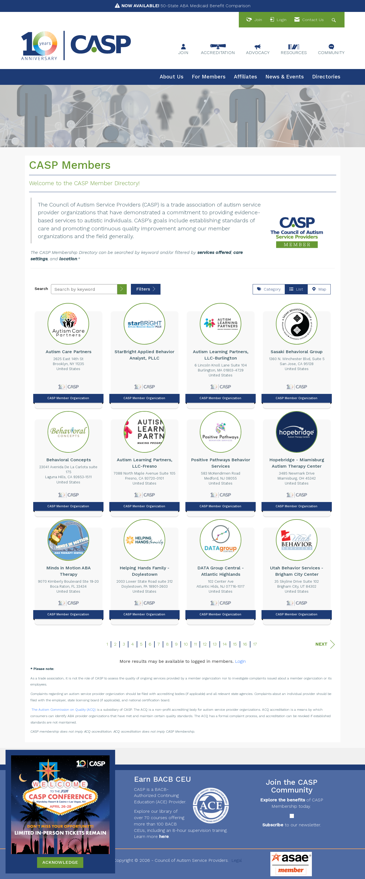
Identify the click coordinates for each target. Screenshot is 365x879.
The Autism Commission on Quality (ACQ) (64, 710)
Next (325, 644)
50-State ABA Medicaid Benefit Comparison (185, 5)
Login (240, 661)
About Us (171, 77)
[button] (122, 289)
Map (319, 289)
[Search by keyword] (84, 289)
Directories (326, 77)
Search (41, 288)
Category (269, 289)
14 (225, 644)
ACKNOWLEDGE (60, 862)
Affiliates (245, 77)
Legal (236, 860)
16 (245, 644)
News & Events (284, 77)
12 (205, 644)
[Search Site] (334, 20)
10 (186, 644)
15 (235, 644)
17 (255, 644)
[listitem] (68, 354)
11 (195, 644)
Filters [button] (145, 289)
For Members (209, 77)
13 (215, 644)
